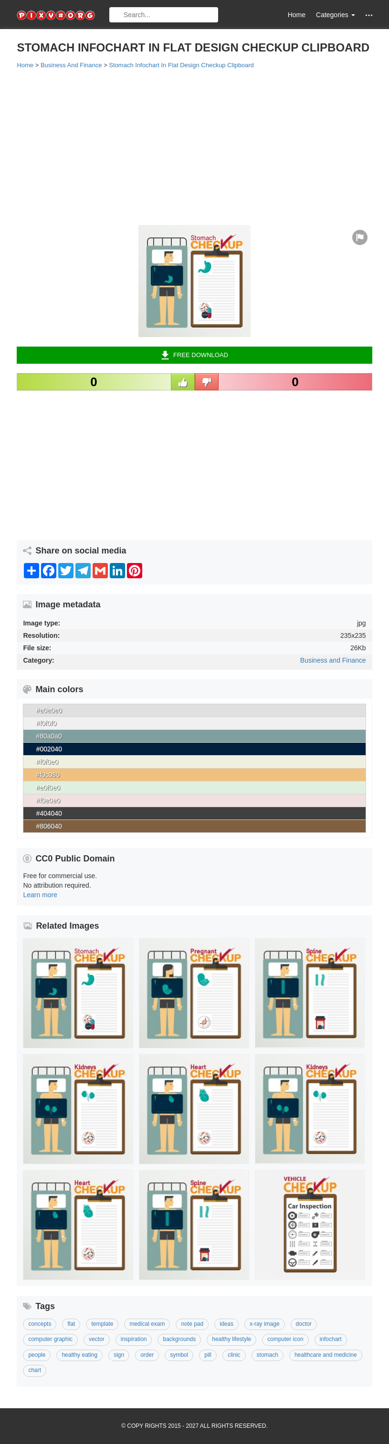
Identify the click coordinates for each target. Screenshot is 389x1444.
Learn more (40, 895)
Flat (71, 1324)
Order (147, 1355)
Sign (119, 1355)
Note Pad (192, 1324)
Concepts (39, 1324)
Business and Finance (333, 660)
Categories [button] (335, 15)
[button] (369, 15)
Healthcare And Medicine (325, 1355)
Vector (97, 1339)
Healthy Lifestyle (231, 1339)
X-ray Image (265, 1324)
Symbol (179, 1355)
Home (296, 15)
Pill (207, 1355)
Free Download (194, 355)
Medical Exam (147, 1324)
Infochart (331, 1339)
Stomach (267, 1355)
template (102, 1324)
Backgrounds (179, 1339)
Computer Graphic (50, 1339)
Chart (34, 1370)
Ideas (226, 1324)
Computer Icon (285, 1339)
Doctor (304, 1324)
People (36, 1355)
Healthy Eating (79, 1355)
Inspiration (134, 1339)
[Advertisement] (194, 146)
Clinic (234, 1355)
